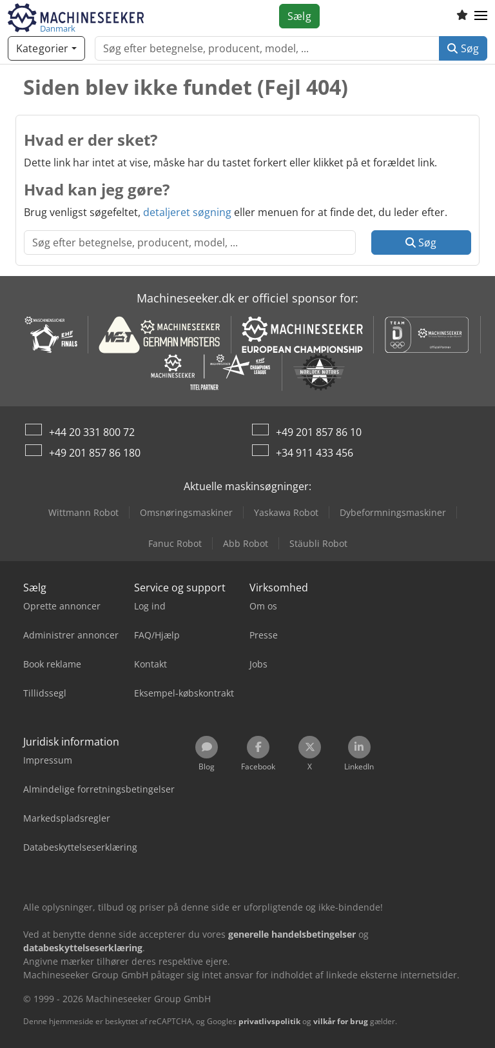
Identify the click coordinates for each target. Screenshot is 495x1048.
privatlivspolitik (269, 1021)
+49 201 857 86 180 (95, 453)
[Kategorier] (46, 48)
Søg (463, 48)
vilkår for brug (340, 1021)
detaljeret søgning (187, 212)
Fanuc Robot (175, 543)
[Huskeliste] (462, 16)
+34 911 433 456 (314, 453)
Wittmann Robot (83, 512)
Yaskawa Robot (286, 512)
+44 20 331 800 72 (92, 432)
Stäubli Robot (318, 543)
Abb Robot (245, 543)
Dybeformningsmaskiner (393, 512)
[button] (480, 16)
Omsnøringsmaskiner (186, 512)
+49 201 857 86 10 (319, 432)
